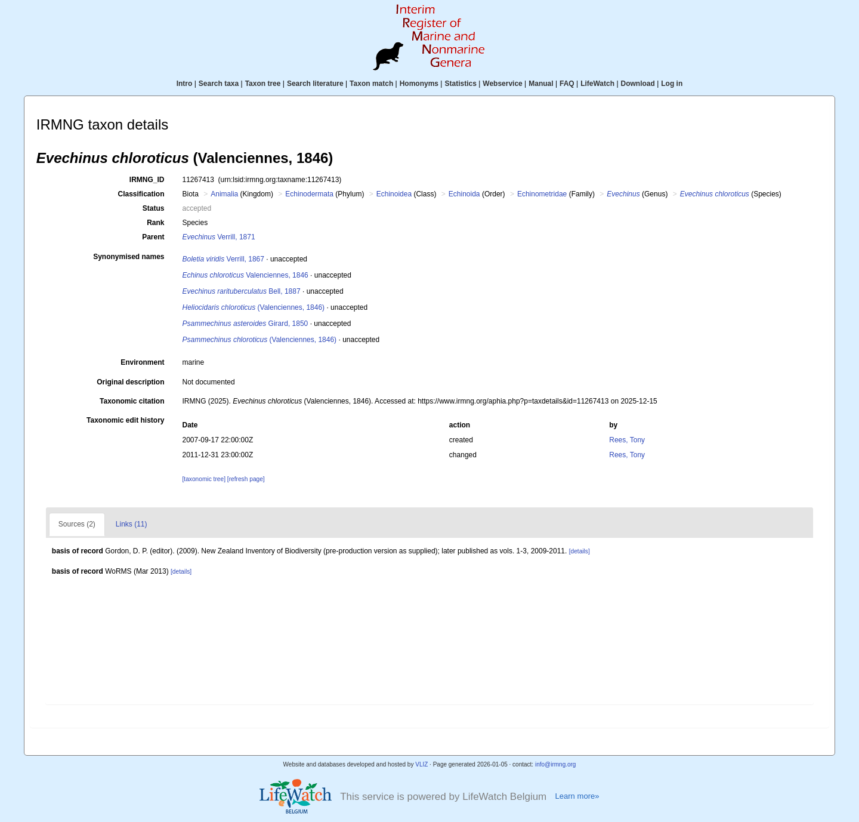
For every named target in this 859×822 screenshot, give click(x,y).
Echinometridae (542, 194)
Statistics (460, 83)
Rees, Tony (627, 440)
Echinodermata (309, 194)
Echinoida (464, 194)
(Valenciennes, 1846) (254, 307)
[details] (579, 551)
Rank (155, 222)
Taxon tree (263, 83)
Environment (142, 362)
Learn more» (577, 796)
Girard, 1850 (245, 323)
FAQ (567, 83)
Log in (671, 83)
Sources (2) (76, 524)
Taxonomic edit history (125, 420)
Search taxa (219, 83)
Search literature (315, 83)
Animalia (224, 194)
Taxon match (371, 83)
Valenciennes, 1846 (245, 275)
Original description (130, 382)
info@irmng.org (555, 764)
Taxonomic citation (132, 401)
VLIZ (421, 764)
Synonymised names (128, 257)
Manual (541, 83)
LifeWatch (597, 83)
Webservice (503, 83)
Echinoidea (394, 194)
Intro (185, 83)
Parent (153, 237)
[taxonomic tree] (204, 479)
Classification (141, 194)
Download (638, 83)
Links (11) (131, 524)
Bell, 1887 (242, 291)
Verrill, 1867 (223, 259)
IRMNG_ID (147, 180)
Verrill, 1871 (219, 237)
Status (154, 208)
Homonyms (419, 83)
